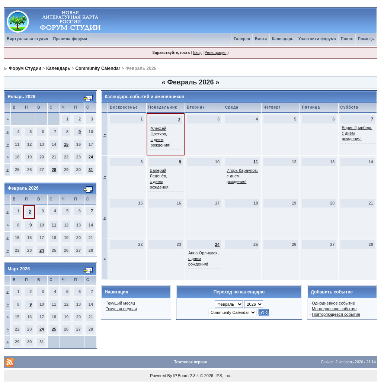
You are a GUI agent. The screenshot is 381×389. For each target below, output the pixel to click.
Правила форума (70, 39)
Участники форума (317, 39)
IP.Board (181, 375)
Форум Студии (25, 68)
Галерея (242, 39)
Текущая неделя (121, 308)
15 (66, 144)
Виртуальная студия (27, 39)
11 (54, 225)
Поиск (347, 39)
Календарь (283, 39)
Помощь (366, 39)
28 (54, 169)
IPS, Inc (222, 375)
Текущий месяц (120, 303)
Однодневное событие (333, 303)
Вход (197, 53)
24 (91, 157)
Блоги (261, 39)
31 (91, 169)
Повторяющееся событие (336, 314)
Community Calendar (98, 68)
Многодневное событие (334, 308)
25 (54, 329)
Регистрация (215, 53)
